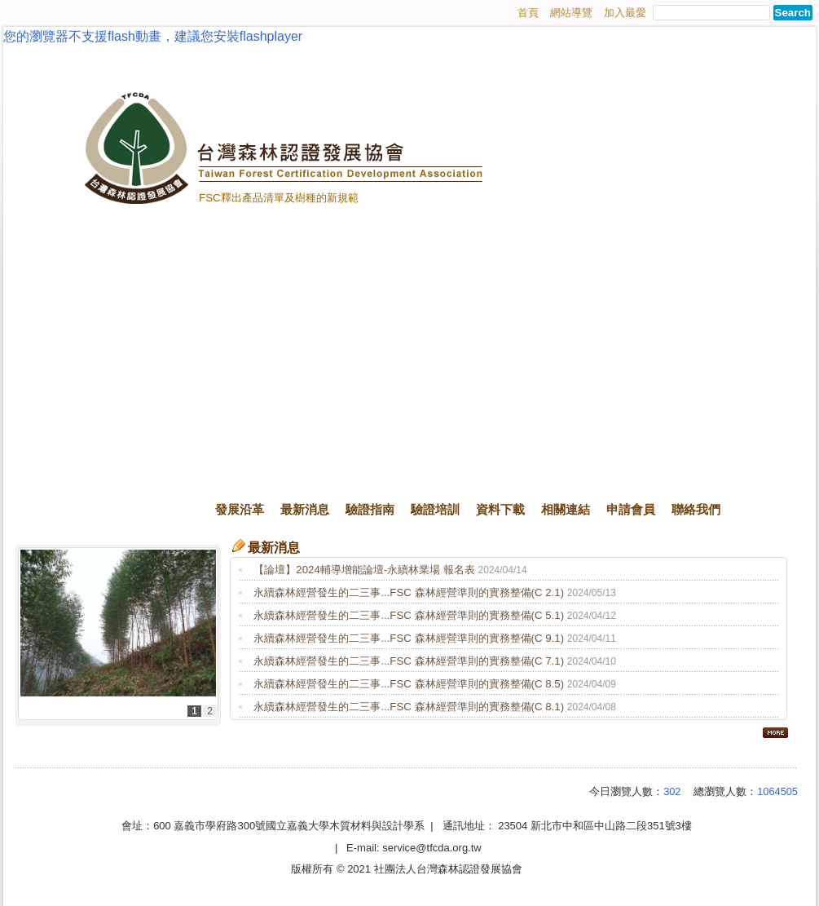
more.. (775, 732)
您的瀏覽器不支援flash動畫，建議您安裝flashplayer (152, 36)
